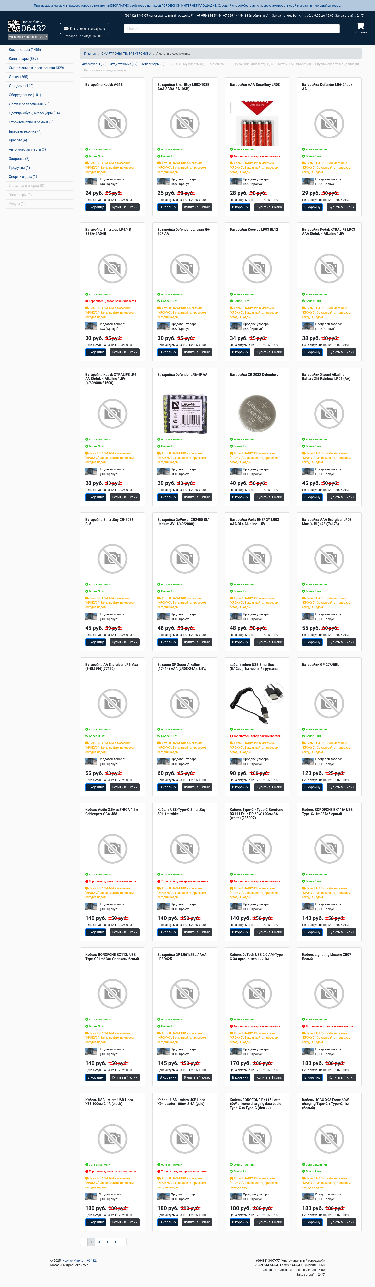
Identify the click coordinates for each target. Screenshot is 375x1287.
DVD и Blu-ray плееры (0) (186, 64)
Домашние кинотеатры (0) (253, 64)
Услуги (17, 204)
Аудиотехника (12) (123, 64)
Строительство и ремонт (31, 122)
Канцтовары (23, 59)
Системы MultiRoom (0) (294, 64)
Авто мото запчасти (27, 149)
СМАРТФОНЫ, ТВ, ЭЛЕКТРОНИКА (126, 53)
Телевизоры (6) (152, 64)
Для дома (21, 86)
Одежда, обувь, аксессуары (34, 113)
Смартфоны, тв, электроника (36, 68)
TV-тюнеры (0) (218, 64)
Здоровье (19, 159)
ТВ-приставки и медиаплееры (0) (106, 70)
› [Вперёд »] (122, 1241)
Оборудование (25, 95)
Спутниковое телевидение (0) (337, 64)
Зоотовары (20, 195)
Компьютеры (25, 50)
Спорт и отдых (23, 177)
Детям (18, 77)
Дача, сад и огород (26, 186)
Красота (18, 140)
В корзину (96, 207)
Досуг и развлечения (29, 104)
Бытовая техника (25, 131)
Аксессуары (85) (94, 64)
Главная (90, 53)
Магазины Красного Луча (27, 37)
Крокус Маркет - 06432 (79, 1260)
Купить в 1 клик (124, 207)
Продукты (19, 168)
